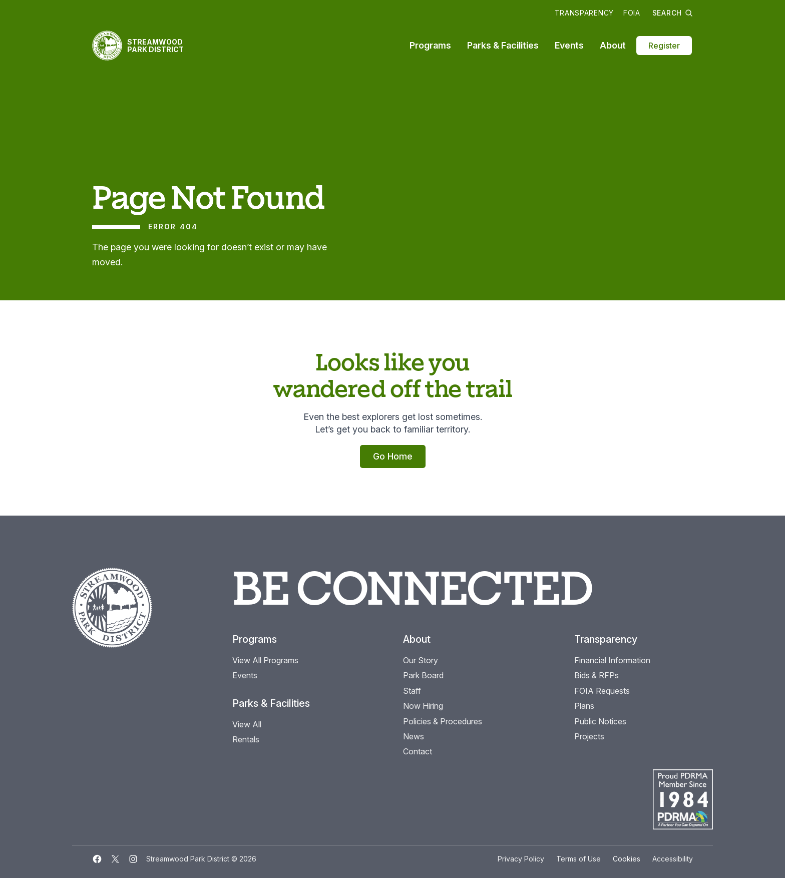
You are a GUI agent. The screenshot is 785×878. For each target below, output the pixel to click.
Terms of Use (578, 858)
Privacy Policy (521, 858)
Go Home (393, 456)
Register (664, 46)
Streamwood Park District (155, 46)
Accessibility (672, 858)
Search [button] (672, 13)
